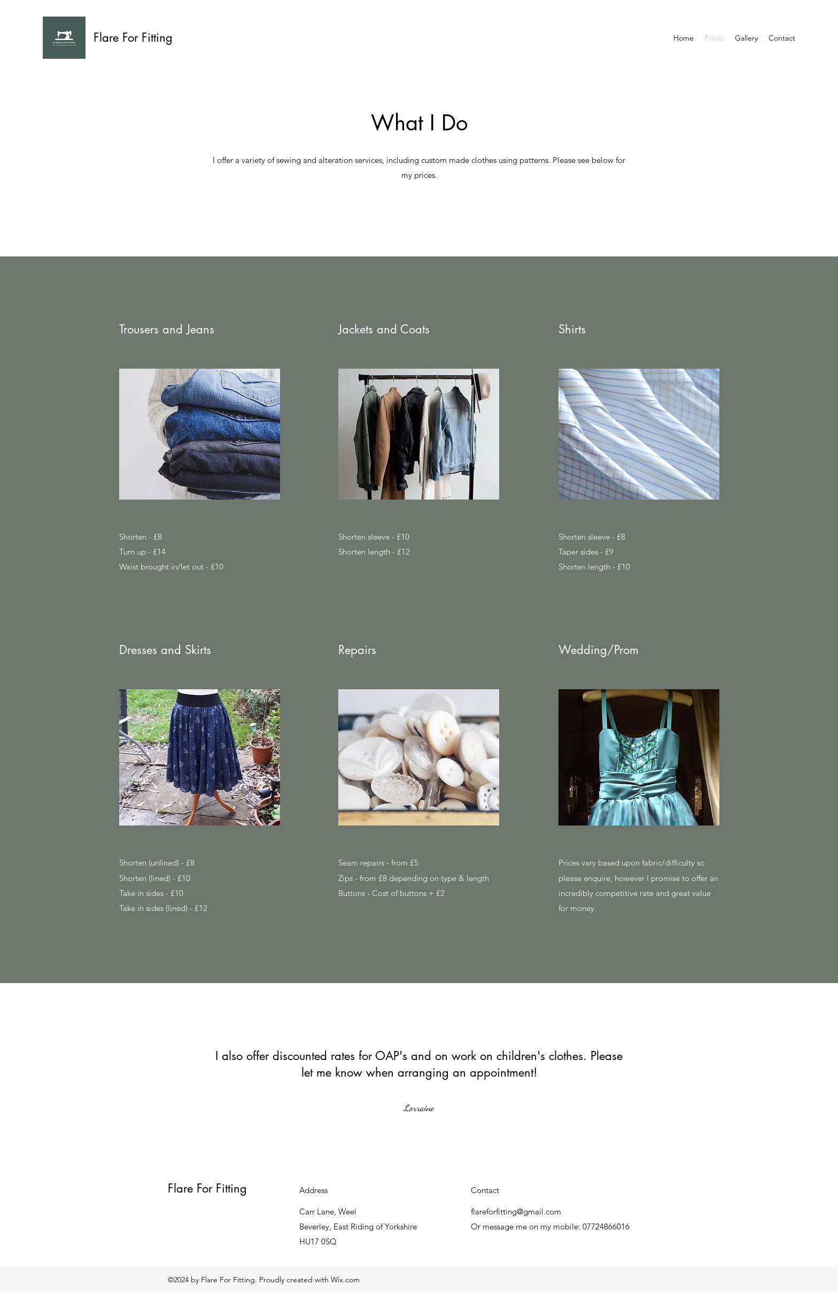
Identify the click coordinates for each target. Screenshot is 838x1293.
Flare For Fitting (133, 37)
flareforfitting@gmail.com (516, 1211)
